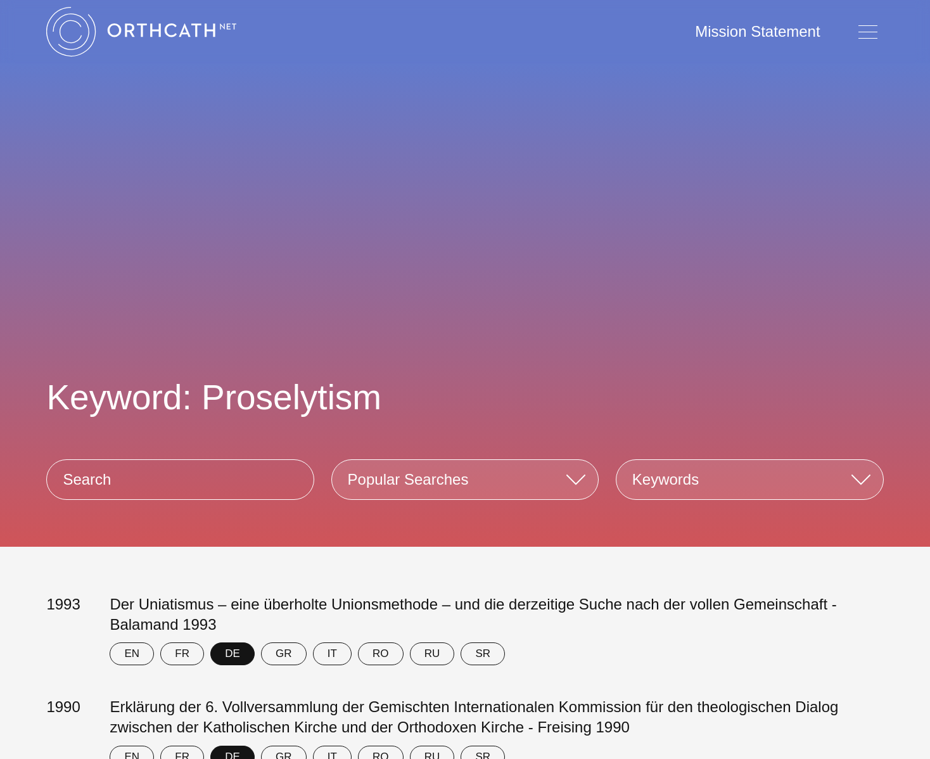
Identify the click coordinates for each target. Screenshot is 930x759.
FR (182, 653)
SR (482, 653)
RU (432, 653)
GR (284, 653)
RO (381, 653)
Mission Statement (757, 31)
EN (132, 653)
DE (232, 653)
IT (332, 653)
